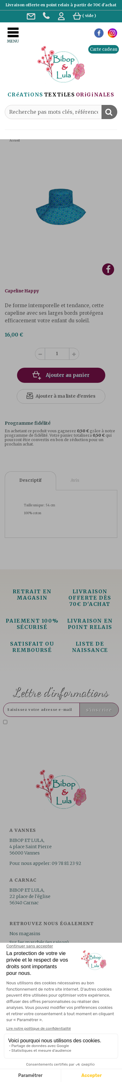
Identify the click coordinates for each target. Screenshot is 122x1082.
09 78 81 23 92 (66, 863)
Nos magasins (24, 933)
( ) (84, 15)
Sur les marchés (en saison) (39, 942)
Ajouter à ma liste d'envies (66, 396)
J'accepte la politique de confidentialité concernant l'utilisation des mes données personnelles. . (58, 727)
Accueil (14, 140)
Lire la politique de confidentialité (55, 730)
